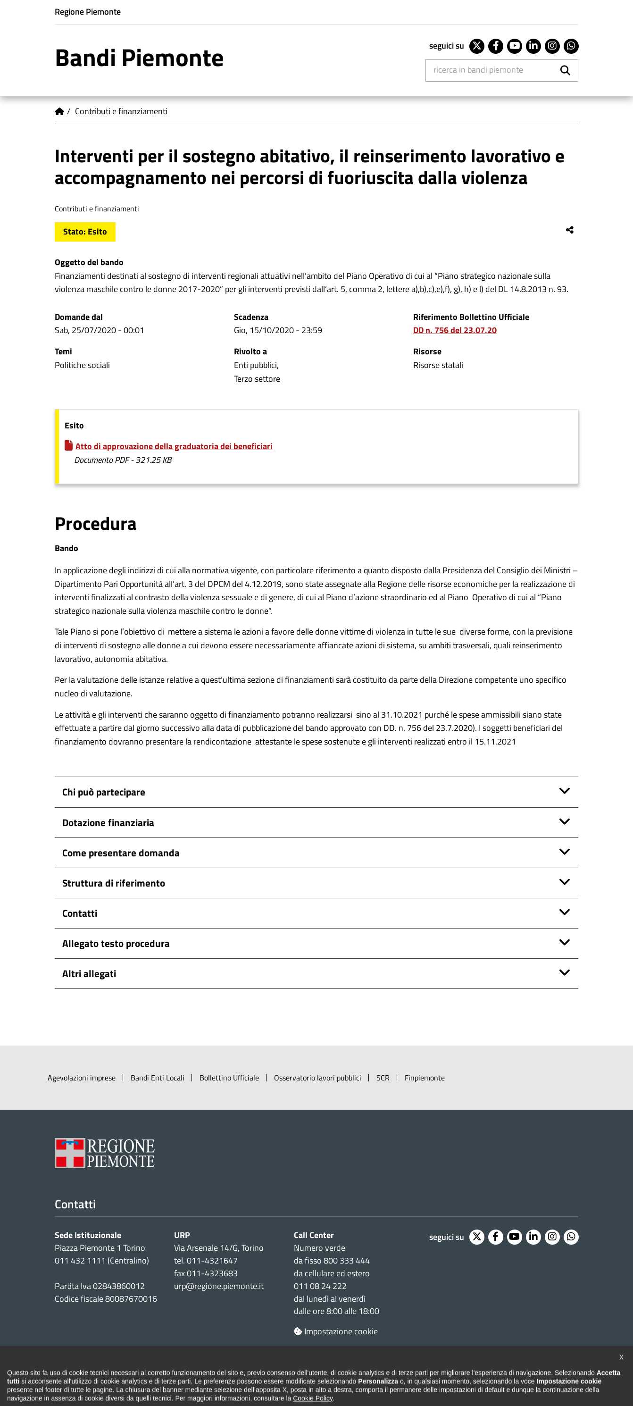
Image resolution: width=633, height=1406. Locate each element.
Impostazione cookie (336, 1331)
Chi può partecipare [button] (103, 792)
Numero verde (319, 1247)
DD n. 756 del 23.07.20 (455, 330)
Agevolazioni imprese (82, 1077)
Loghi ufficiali (319, 1374)
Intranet (557, 1374)
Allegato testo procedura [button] (116, 943)
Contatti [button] (79, 913)
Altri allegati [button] (89, 973)
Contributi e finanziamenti (121, 111)
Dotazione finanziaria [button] (108, 822)
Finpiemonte (425, 1077)
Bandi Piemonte (139, 57)
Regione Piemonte (88, 11)
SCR (383, 1077)
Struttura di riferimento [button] (113, 883)
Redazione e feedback (390, 1374)
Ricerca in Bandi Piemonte (478, 70)
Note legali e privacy (193, 1374)
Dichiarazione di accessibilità (100, 1374)
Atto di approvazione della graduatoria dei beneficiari (174, 446)
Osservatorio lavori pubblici (317, 1077)
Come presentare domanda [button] (121, 852)
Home (59, 111)
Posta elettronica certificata (484, 1374)
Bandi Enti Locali (157, 1077)
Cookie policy (262, 1374)
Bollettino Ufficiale (229, 1077)
